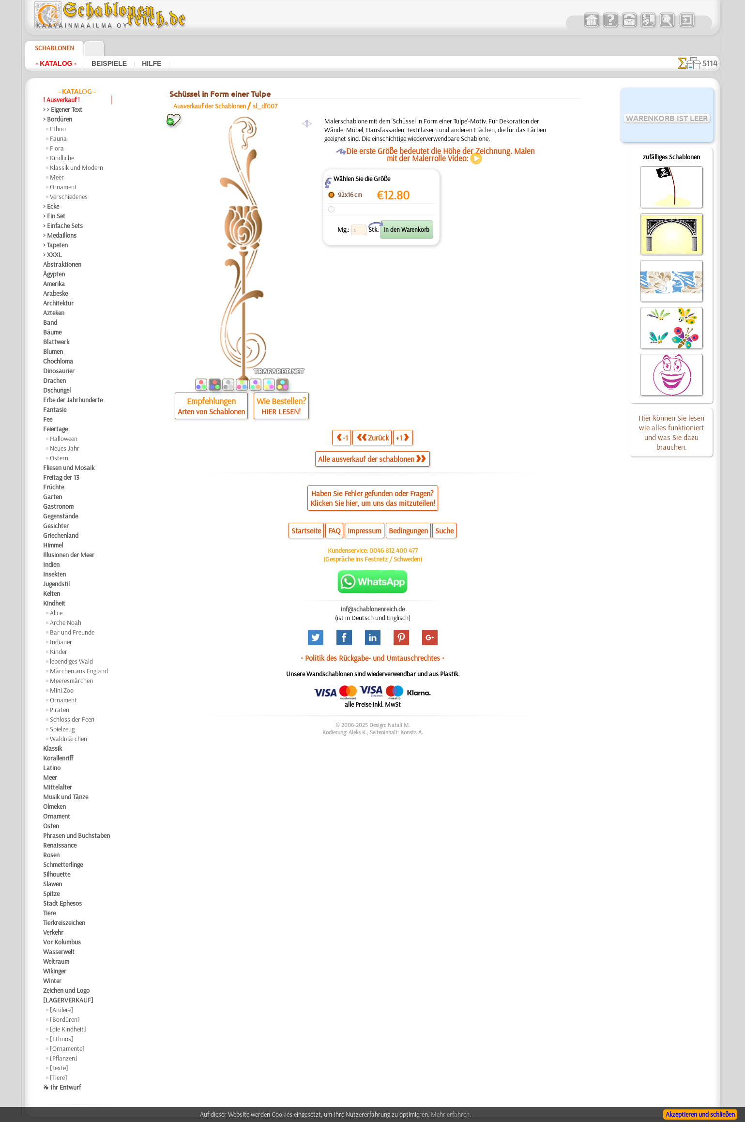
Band (50, 322)
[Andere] (62, 1009)
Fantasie (54, 409)
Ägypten (54, 274)
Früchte (53, 487)
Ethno (58, 128)
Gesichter (56, 525)
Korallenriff (58, 758)
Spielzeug (62, 729)
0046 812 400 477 (393, 550)
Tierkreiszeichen (64, 922)
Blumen (53, 351)
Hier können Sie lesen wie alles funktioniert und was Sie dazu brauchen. (671, 432)
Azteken (53, 312)
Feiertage (55, 429)
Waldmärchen (68, 738)
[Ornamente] (67, 1048)
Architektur (58, 303)
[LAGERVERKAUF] (68, 1000)
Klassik (52, 748)
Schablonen (54, 48)
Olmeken (54, 806)
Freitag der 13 (61, 477)
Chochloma (58, 361)
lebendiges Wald (71, 661)
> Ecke (51, 206)
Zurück (373, 437)
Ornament (63, 186)
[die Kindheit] (68, 1029)
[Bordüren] (65, 1019)
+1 (402, 437)
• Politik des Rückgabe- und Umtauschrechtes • (372, 658)
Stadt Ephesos (62, 903)
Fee (47, 419)
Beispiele (109, 63)
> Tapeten (55, 245)
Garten (52, 496)
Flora (57, 148)
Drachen (54, 380)
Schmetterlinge (63, 864)
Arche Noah (65, 622)
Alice (56, 612)
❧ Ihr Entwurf (62, 1087)
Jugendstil (56, 583)
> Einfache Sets (63, 225)
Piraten (59, 709)
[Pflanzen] (63, 1058)
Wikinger (54, 971)
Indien (51, 564)
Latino (52, 767)
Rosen (51, 854)
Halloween (63, 438)
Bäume (52, 332)
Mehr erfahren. (451, 1114)
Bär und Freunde (72, 632)
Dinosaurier (59, 370)
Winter (52, 980)
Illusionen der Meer (68, 554)
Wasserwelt (59, 951)
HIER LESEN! (281, 411)
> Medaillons (59, 235)
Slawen (52, 883)
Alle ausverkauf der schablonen (372, 459)
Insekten (54, 574)
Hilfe (151, 63)
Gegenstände (60, 516)
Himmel (53, 545)
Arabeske (55, 293)
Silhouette (56, 874)
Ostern (59, 458)
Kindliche (62, 157)
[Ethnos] (62, 1038)
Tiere (49, 913)
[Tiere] (58, 1077)
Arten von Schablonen (211, 411)
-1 (342, 437)
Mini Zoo (62, 690)
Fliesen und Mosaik (68, 467)
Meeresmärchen (71, 680)
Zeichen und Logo (66, 990)
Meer (57, 177)
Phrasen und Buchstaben (76, 835)
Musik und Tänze (65, 796)
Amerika (54, 283)
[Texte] (59, 1067)
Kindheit (54, 603)
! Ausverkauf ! (61, 99)
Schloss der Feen (72, 719)
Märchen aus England (79, 671)
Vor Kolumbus (62, 942)
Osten (51, 825)
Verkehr (53, 932)
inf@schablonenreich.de (373, 609)
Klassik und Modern (76, 167)
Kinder (58, 651)
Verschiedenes (69, 196)
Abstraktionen (62, 264)
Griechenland (60, 535)
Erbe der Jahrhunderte (73, 399)
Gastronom (58, 506)
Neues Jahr (64, 448)
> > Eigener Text (62, 109)
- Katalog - (56, 63)
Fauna (58, 138)
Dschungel (57, 390)
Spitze (51, 893)
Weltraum (56, 961)
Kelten (51, 593)
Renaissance (59, 845)
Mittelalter (57, 787)
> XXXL (52, 254)
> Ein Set (54, 216)
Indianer (61, 641)
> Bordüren (57, 119)
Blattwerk (56, 341)
